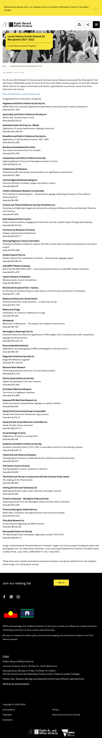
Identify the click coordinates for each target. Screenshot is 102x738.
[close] (96, 9)
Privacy (55, 710)
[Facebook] (4, 597)
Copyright (7, 715)
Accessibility (9, 710)
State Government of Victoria (66, 715)
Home (4, 66)
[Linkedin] (11, 597)
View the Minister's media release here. (22, 94)
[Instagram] (18, 597)
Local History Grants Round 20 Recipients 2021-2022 (26, 66)
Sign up (61, 583)
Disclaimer (8, 720)
